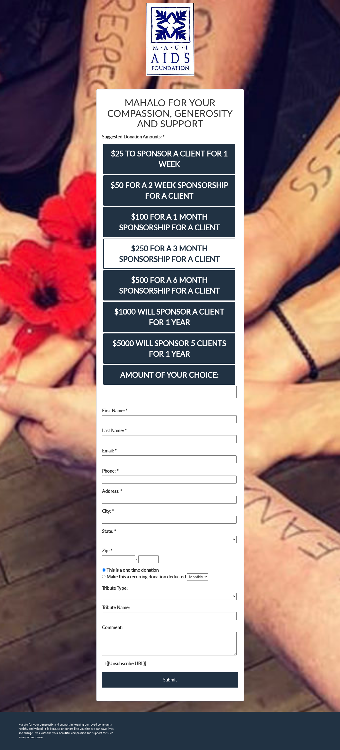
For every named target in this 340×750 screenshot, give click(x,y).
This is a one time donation (133, 570)
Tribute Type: (115, 588)
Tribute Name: (116, 607)
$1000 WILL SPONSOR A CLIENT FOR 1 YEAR (169, 317)
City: (107, 511)
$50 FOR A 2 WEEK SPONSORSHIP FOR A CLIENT (169, 190)
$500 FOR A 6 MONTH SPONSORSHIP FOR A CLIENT (169, 285)
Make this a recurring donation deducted (146, 576)
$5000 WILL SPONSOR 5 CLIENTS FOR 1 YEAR (169, 348)
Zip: (106, 550)
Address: (111, 491)
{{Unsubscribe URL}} (124, 663)
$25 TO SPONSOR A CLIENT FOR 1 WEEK (169, 159)
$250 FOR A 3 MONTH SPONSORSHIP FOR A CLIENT (169, 254)
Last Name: (113, 430)
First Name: (114, 410)
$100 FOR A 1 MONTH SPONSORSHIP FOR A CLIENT (169, 222)
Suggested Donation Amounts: (132, 136)
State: (108, 531)
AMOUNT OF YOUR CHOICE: (169, 374)
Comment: (112, 627)
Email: (108, 451)
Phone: (109, 471)
